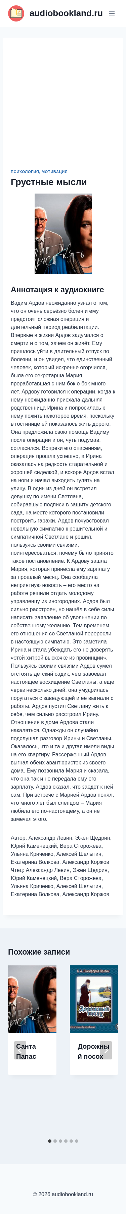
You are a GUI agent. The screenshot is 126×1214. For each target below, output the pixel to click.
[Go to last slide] (20, 1050)
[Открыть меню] (112, 13)
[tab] (49, 1141)
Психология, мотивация (39, 172)
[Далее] (106, 1050)
